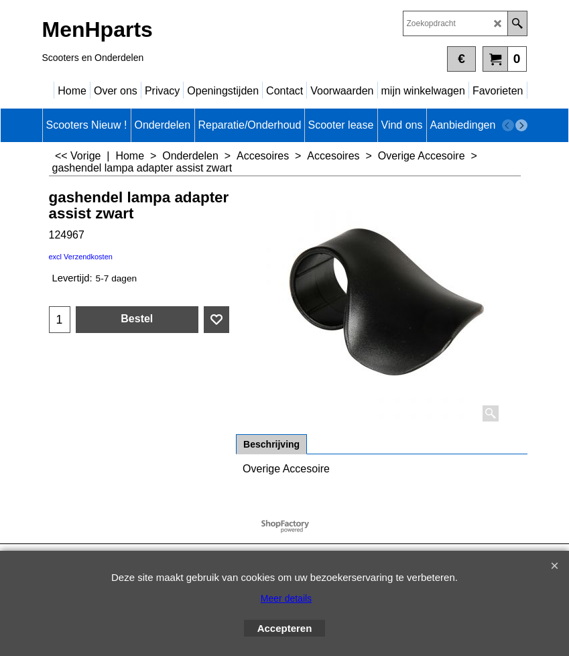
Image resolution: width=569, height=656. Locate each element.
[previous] (508, 125)
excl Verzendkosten (81, 257)
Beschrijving (271, 444)
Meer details (286, 598)
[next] (521, 125)
